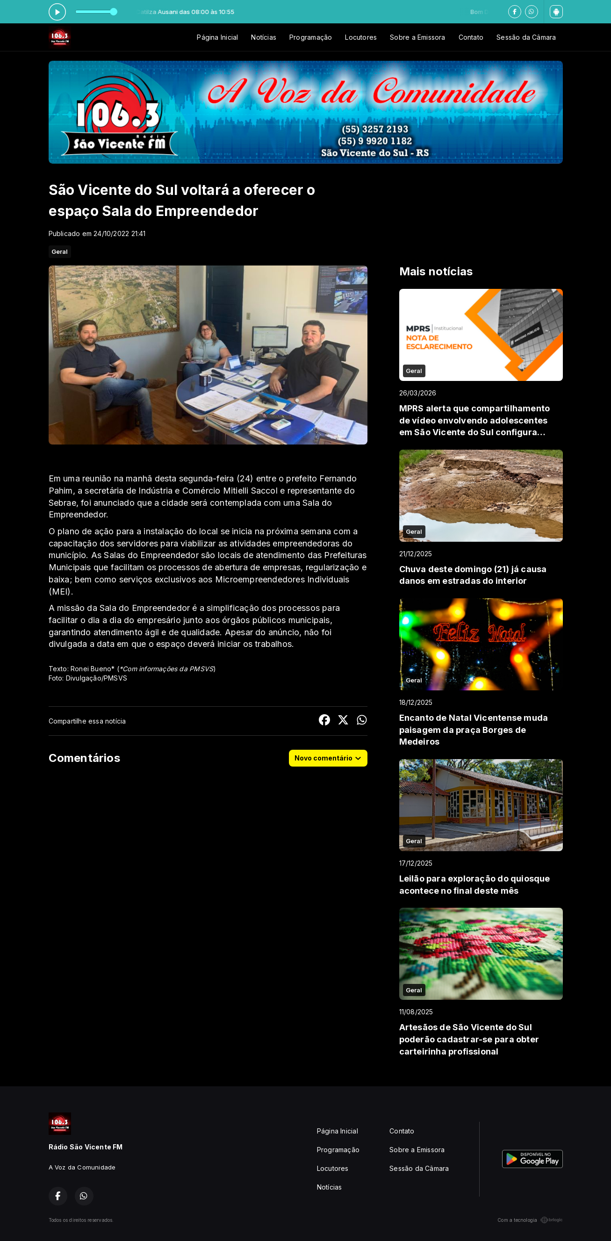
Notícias (263, 37)
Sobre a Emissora (417, 37)
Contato (471, 37)
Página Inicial (217, 37)
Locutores (361, 37)
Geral (59, 251)
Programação (310, 37)
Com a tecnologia (529, 1220)
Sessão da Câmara (526, 37)
